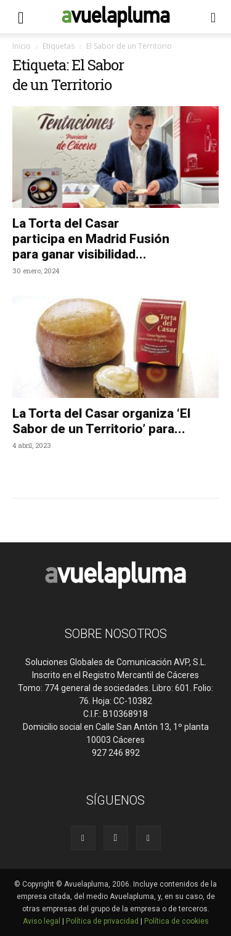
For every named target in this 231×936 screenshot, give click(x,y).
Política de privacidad (102, 921)
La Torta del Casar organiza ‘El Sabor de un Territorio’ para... (101, 421)
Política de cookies (176, 921)
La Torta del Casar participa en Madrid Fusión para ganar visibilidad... (90, 239)
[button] (21, 16)
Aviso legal (41, 921)
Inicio (21, 46)
